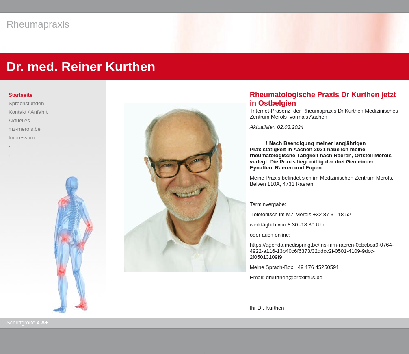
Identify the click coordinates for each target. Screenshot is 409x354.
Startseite (20, 95)
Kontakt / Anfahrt (28, 112)
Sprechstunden (26, 103)
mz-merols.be (25, 129)
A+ (44, 322)
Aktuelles (19, 120)
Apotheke (204, 353)
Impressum (22, 138)
